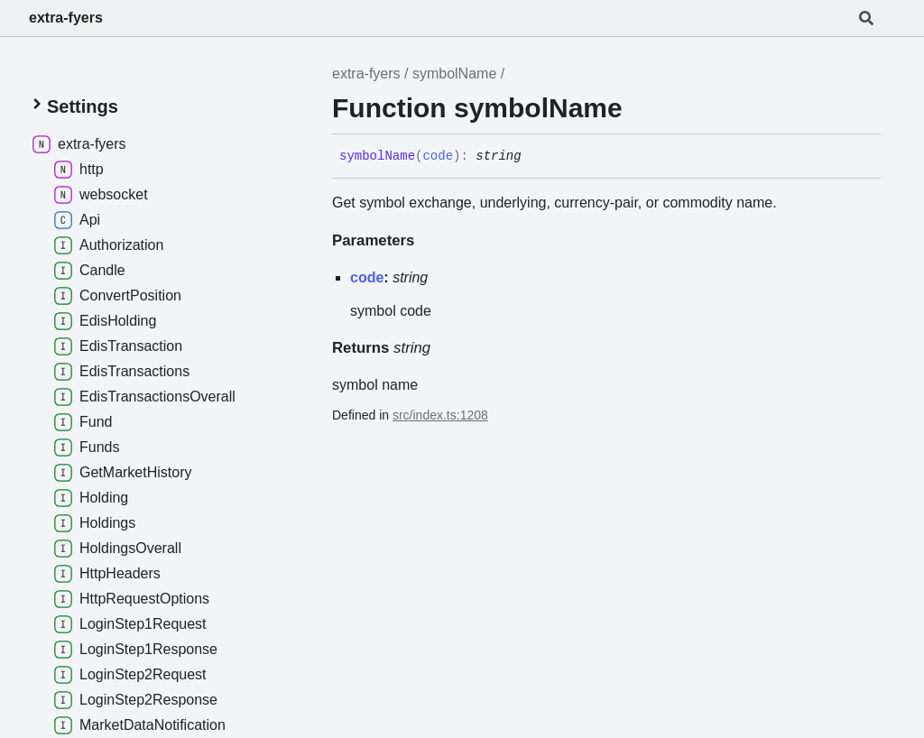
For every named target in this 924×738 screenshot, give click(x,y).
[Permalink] (535, 157)
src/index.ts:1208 (440, 415)
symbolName (454, 73)
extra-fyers (66, 17)
